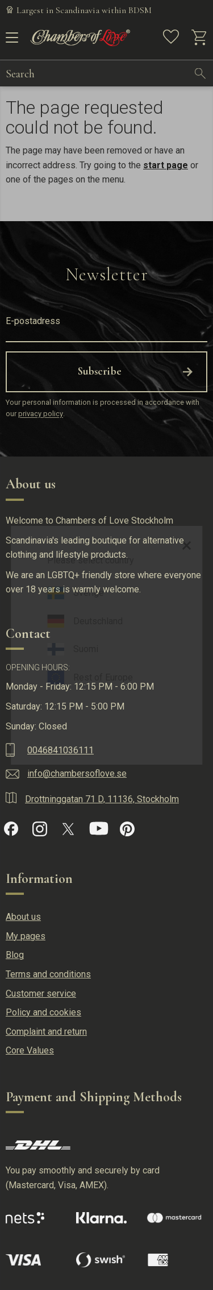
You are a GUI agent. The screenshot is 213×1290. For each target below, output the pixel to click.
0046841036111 (60, 750)
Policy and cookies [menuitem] (43, 1012)
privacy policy (40, 414)
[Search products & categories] (97, 73)
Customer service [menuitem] (41, 993)
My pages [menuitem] (25, 936)
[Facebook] (11, 829)
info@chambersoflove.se (77, 773)
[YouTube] (99, 829)
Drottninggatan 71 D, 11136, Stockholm (102, 799)
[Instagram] (39, 828)
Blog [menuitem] (15, 954)
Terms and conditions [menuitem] (48, 974)
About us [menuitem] (23, 916)
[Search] (200, 73)
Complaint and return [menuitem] (46, 1031)
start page (165, 165)
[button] (10, 41)
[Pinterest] (127, 828)
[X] (68, 829)
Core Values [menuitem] (30, 1050)
